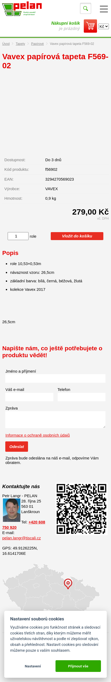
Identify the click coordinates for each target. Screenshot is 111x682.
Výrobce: (12, 188)
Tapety (20, 44)
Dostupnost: (14, 159)
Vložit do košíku (77, 236)
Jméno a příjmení (20, 371)
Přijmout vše (78, 666)
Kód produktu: (16, 169)
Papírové (37, 44)
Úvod (6, 44)
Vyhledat (85, 8)
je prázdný (65, 26)
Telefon (64, 389)
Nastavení (33, 666)
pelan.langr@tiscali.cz (21, 538)
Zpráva (11, 408)
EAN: (8, 179)
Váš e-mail (14, 389)
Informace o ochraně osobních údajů (37, 435)
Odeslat (16, 446)
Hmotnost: (13, 198)
